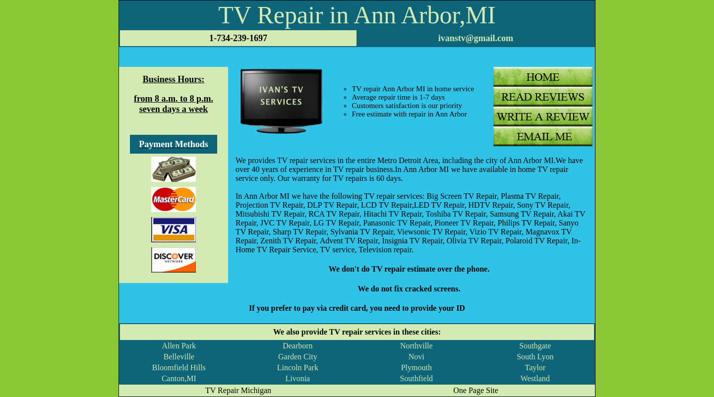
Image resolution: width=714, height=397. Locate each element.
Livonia (297, 378)
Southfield (416, 378)
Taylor (535, 367)
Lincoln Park (297, 367)
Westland (535, 378)
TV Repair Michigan (238, 390)
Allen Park (179, 345)
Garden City (297, 356)
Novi (416, 356)
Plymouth (416, 367)
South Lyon (535, 356)
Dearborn (297, 345)
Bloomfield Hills (179, 367)
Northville (416, 345)
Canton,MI (179, 378)
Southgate (535, 345)
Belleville (179, 356)
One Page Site (475, 390)
